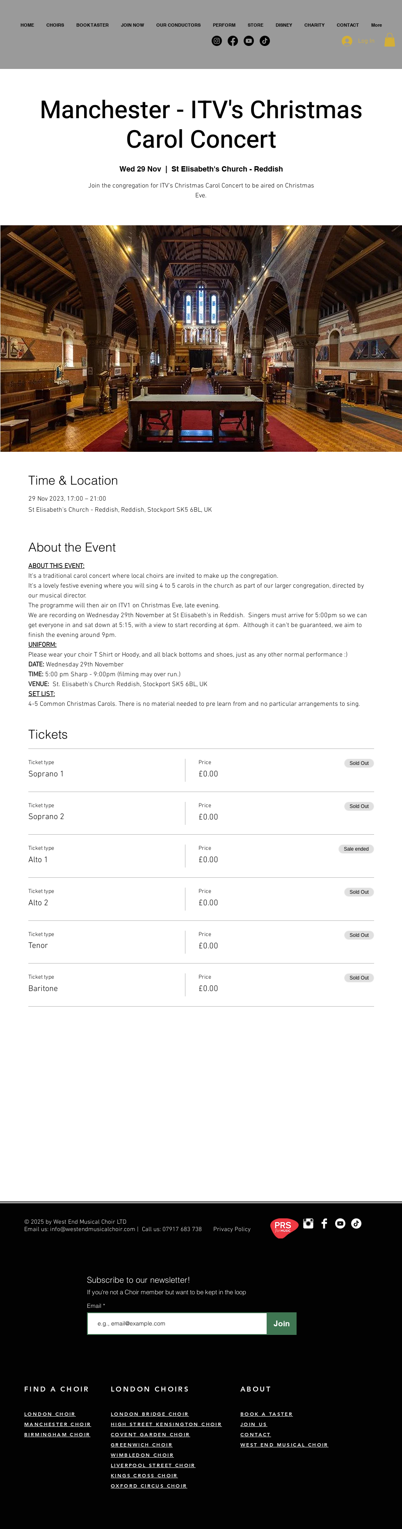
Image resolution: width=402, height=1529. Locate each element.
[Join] (282, 1323)
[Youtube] (340, 1223)
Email (95, 1306)
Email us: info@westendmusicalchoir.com (79, 1229)
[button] (55, 25)
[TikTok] (356, 1223)
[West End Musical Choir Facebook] (324, 1223)
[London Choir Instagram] (308, 1223)
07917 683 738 (182, 1229)
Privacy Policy (232, 1229)
